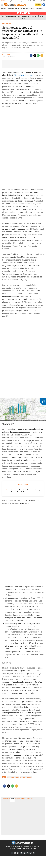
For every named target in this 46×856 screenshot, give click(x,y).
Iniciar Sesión (43, 4)
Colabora (37, 4)
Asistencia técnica (23, 848)
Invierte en (11, 9)
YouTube (21, 853)
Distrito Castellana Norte (23, 75)
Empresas (3, 9)
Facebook (12, 853)
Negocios (31, 9)
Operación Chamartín (26, 777)
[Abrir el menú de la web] (2, 5)
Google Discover (24, 853)
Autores (33, 848)
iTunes (34, 853)
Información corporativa (14, 847)
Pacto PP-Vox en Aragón (36, 1)
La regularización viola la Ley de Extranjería (18, 1)
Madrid (17, 777)
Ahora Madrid (10, 777)
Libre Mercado (6, 23)
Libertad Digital (23, 842)
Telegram (30, 853)
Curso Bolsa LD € (40, 9)
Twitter (15, 853)
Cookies (12, 848)
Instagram (18, 853)
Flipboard (27, 853)
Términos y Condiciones (31, 847)
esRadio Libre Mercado (21, 9)
